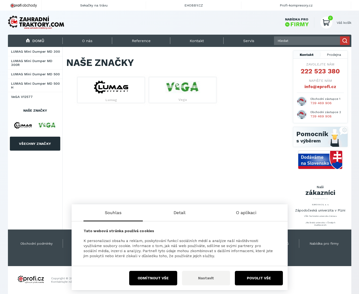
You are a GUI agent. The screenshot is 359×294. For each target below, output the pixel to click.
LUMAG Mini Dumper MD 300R (31, 63)
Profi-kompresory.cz (296, 5)
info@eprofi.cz (320, 86)
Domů (35, 40)
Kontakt (306, 55)
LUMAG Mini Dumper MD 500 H (35, 85)
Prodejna (334, 55)
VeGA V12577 (22, 97)
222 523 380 (320, 71)
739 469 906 (321, 103)
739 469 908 (321, 116)
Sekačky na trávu (94, 5)
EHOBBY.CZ (193, 5)
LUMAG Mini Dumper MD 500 (35, 74)
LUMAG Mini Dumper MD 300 (35, 51)
